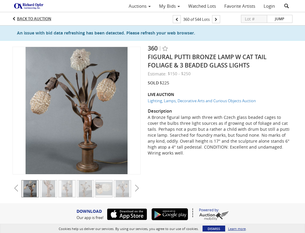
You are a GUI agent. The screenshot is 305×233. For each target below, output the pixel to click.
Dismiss (214, 228)
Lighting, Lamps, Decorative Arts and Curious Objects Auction (202, 100)
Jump (279, 18)
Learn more (237, 228)
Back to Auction (34, 18)
